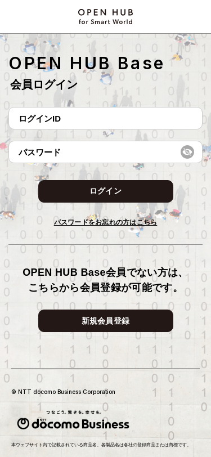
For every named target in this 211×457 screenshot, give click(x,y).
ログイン (105, 190)
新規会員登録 (106, 320)
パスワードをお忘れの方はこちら (106, 222)
